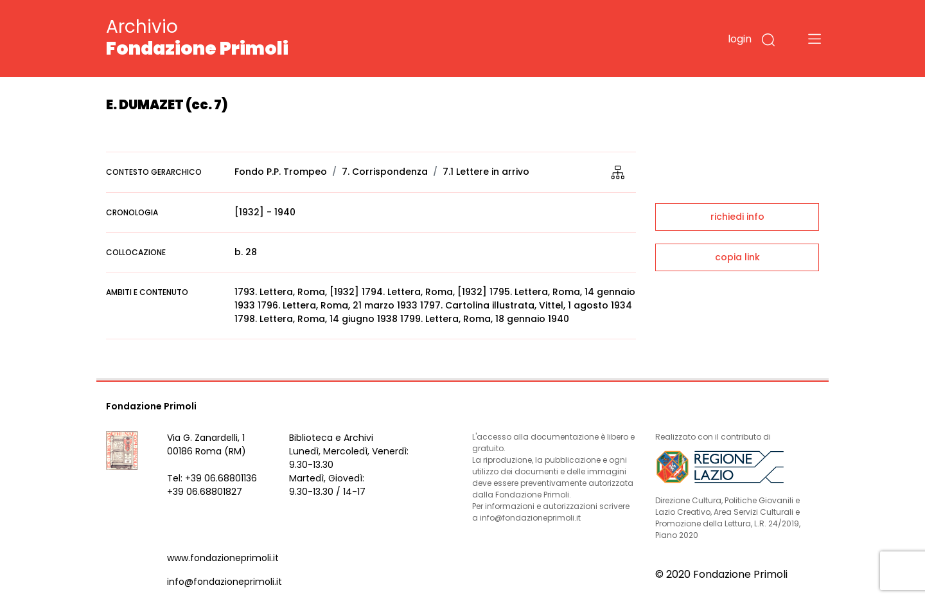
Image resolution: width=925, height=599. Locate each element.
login (740, 38)
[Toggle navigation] (814, 38)
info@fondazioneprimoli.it (224, 581)
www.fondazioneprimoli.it (223, 557)
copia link (737, 257)
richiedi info (737, 216)
